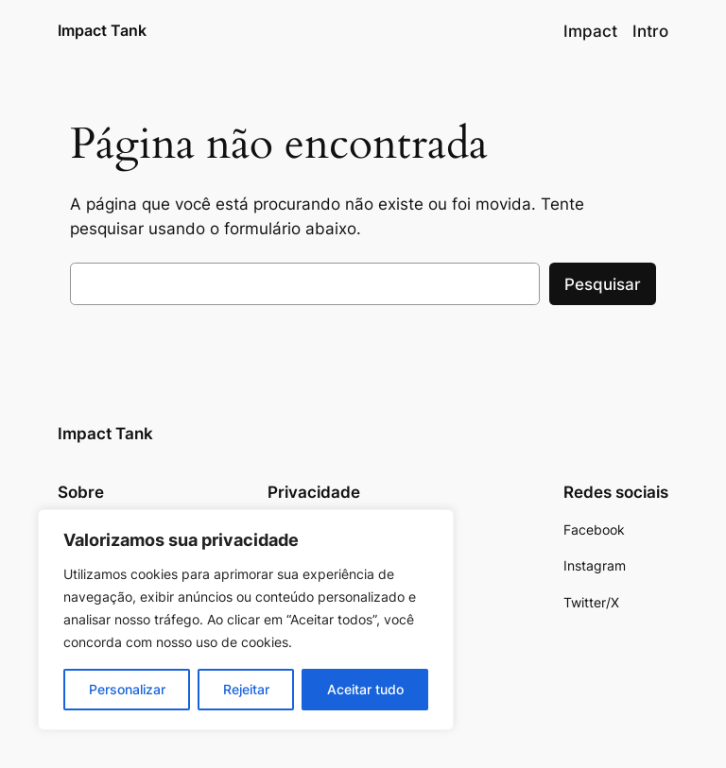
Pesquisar (602, 284)
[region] (246, 619)
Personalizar (127, 689)
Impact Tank (102, 30)
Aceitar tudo (365, 689)
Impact (590, 31)
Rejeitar (246, 689)
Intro (650, 31)
